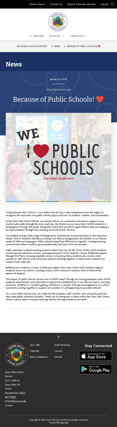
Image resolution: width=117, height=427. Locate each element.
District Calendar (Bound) (81, 4)
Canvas (104, 4)
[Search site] (113, 4)
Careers (58, 350)
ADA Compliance (39, 356)
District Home (37, 4)
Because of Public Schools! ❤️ (83, 46)
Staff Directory (62, 344)
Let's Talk (35, 344)
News (57, 46)
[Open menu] (36, 36)
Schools (58, 356)
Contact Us (56, 4)
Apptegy (64, 422)
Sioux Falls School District (32, 46)
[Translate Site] (78, 36)
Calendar (34, 350)
